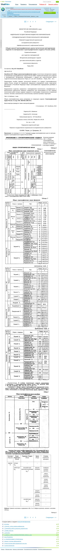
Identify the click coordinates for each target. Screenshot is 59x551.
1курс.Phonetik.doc (8, 537)
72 (56, 545)
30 (56, 524)
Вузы (16, 4)
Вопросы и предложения (18, 549)
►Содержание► (1, 44)
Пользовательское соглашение (30, 549)
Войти (3, 1)
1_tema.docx (7, 532)
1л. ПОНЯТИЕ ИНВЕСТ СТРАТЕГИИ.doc (13, 539)
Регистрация (8, 1)
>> (55, 21)
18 (56, 532)
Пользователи (33, 4)
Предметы (23, 4)
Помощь (3, 549)
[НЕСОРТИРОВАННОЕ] (13, 14)
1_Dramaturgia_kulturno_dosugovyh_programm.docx (16, 528)
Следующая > (50, 21)
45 (56, 535)
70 (56, 528)
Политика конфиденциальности (45, 549)
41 (56, 541)
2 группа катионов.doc (9, 545)
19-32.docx (6, 524)
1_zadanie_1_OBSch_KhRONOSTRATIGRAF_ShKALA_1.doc (18, 535)
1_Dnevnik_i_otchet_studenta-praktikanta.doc (14, 526)
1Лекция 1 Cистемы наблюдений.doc (12, 541)
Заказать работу (53, 4)
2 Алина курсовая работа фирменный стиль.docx (15, 543)
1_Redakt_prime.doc (8, 530)
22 (56, 539)
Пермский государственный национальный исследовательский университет (23, 12)
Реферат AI (42, 4)
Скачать (50, 12)
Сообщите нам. (38, 9)
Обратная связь (8, 549)
